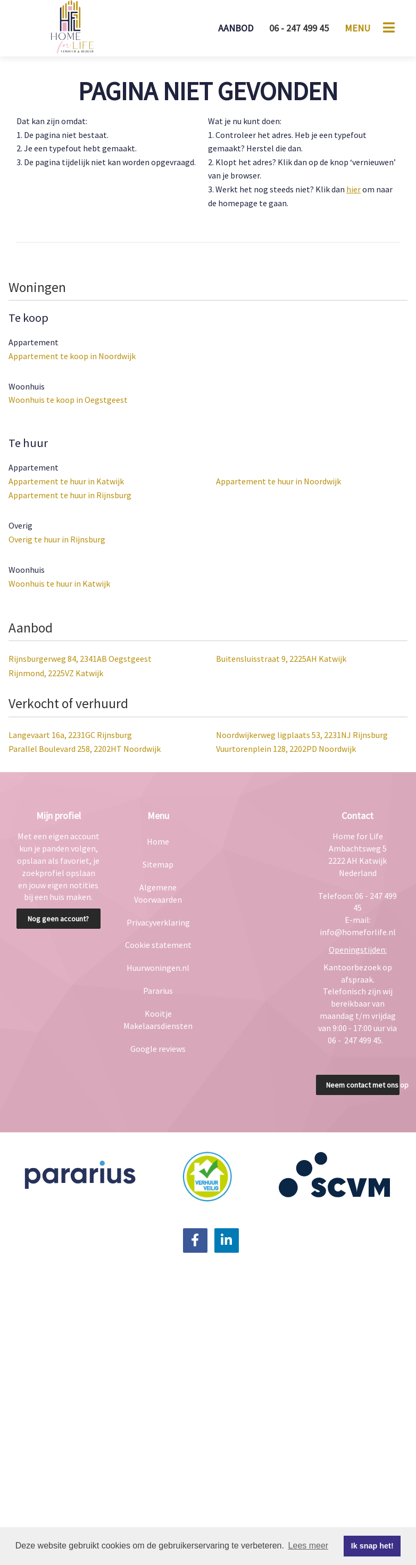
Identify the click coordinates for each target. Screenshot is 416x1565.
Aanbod (235, 28)
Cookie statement (158, 944)
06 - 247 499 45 (299, 28)
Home (158, 841)
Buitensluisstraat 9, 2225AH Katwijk (281, 658)
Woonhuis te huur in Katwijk (59, 583)
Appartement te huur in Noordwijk (278, 481)
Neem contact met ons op (363, 1085)
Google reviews (158, 1048)
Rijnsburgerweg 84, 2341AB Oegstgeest (80, 658)
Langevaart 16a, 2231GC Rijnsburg (70, 734)
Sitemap (158, 864)
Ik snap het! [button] (372, 1546)
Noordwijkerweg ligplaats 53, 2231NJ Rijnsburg (302, 734)
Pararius (158, 990)
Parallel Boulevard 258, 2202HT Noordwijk (85, 748)
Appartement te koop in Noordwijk (72, 356)
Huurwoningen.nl (158, 967)
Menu (357, 28)
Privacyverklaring (158, 922)
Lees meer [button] (308, 1545)
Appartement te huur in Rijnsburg (70, 495)
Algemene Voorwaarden (158, 893)
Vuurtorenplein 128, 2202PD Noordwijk (286, 748)
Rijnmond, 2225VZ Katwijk (56, 673)
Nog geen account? (58, 918)
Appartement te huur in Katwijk (66, 481)
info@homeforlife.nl (358, 932)
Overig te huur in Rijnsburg (57, 539)
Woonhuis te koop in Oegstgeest (68, 399)
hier (353, 189)
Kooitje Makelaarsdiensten (158, 1019)
